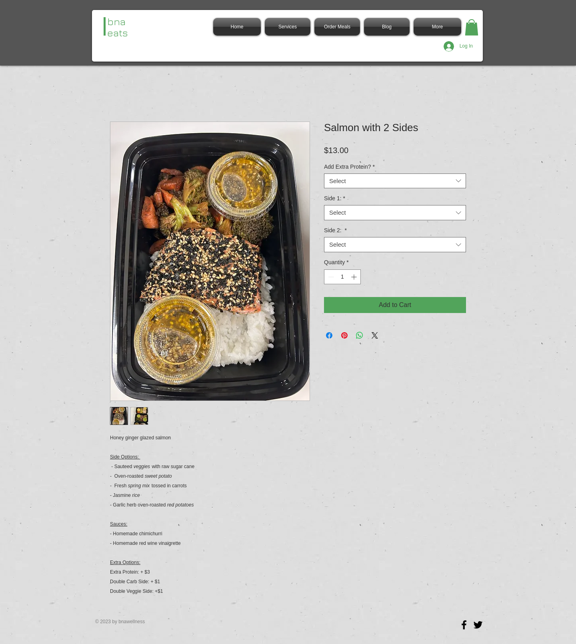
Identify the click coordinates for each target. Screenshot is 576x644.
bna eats (117, 27)
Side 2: (335, 230)
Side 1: (334, 198)
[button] (471, 27)
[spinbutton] (342, 277)
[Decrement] (330, 277)
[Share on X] (375, 335)
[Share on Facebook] (329, 335)
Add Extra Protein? (349, 166)
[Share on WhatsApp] (359, 335)
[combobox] (395, 181)
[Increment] (355, 277)
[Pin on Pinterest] (344, 335)
